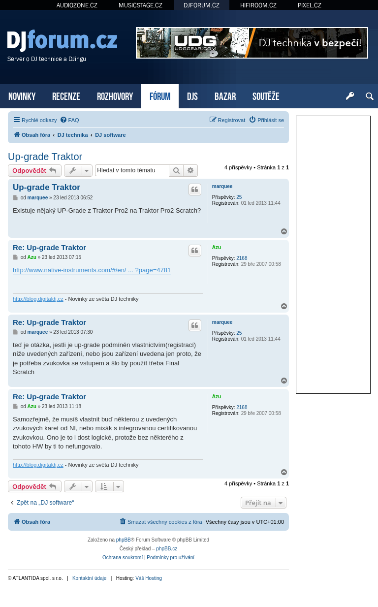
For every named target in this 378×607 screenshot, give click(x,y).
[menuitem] (69, 120)
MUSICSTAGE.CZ (140, 5)
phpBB (123, 540)
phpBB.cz (166, 548)
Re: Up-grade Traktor (49, 247)
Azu (216, 247)
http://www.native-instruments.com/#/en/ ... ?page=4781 (92, 270)
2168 (241, 258)
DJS (192, 95)
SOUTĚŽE (266, 95)
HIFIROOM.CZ (258, 5)
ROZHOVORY (115, 95)
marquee (222, 186)
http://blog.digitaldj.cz (38, 299)
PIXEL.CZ (309, 5)
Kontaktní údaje (89, 578)
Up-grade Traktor (45, 156)
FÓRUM (160, 95)
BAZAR (225, 95)
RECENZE (66, 95)
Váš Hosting (148, 578)
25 (239, 197)
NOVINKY (21, 95)
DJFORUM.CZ (202, 5)
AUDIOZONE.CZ (77, 5)
